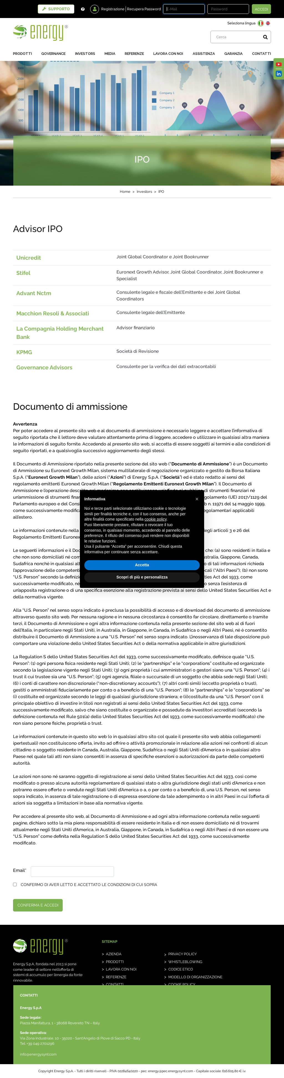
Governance (53, 54)
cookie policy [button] (155, 519)
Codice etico (180, 969)
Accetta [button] (142, 565)
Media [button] (110, 54)
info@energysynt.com (38, 1054)
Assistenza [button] (204, 54)
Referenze (134, 54)
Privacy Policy (182, 954)
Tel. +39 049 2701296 (37, 1043)
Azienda (113, 954)
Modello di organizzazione (195, 977)
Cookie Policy (181, 984)
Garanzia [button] (233, 54)
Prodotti (22, 54)
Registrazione (113, 9)
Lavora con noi (168, 54)
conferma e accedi (37, 905)
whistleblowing (185, 962)
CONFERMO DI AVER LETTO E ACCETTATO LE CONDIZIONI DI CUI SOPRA (89, 884)
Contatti (261, 54)
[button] (196, 499)
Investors (85, 54)
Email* (19, 870)
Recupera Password (144, 9)
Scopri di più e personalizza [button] (142, 577)
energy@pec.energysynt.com (170, 1071)
